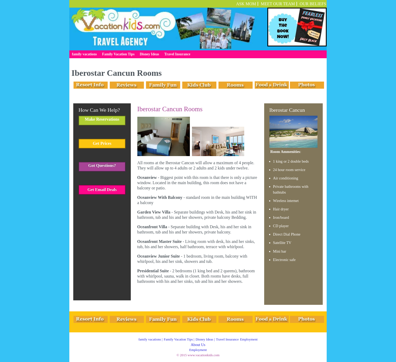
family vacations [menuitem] (84, 54)
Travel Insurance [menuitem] (177, 54)
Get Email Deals (102, 189)
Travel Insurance (227, 339)
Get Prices (102, 143)
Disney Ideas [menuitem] (149, 54)
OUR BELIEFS (313, 4)
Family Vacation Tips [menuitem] (118, 54)
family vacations (149, 339)
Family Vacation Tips (178, 339)
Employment (249, 339)
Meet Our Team (278, 4)
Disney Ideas (204, 339)
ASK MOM (246, 4)
